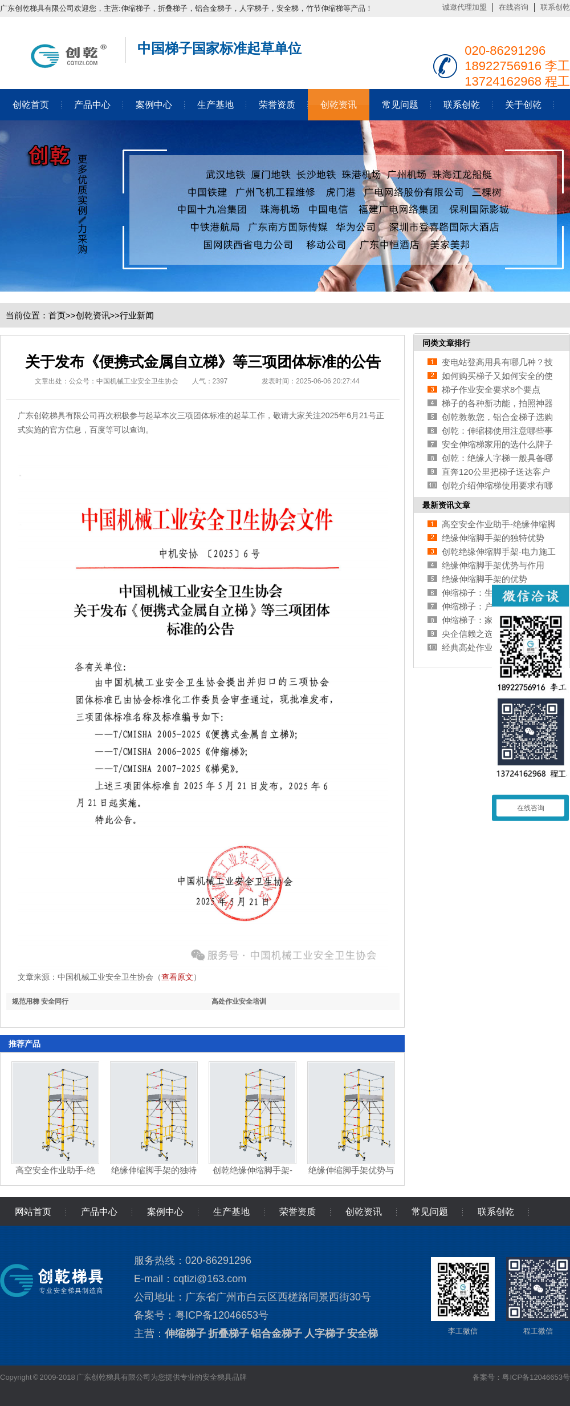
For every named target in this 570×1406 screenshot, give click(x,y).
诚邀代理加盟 (464, 7)
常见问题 (400, 105)
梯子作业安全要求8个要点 (491, 389)
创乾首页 (31, 105)
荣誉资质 (277, 105)
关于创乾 (523, 105)
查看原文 (177, 976)
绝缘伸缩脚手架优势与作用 (493, 565)
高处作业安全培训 (238, 1001)
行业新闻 (137, 315)
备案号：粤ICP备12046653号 (521, 1377)
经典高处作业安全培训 (484, 647)
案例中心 (154, 105)
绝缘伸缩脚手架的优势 (484, 579)
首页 (57, 315)
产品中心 (92, 105)
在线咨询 (513, 7)
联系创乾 (555, 7)
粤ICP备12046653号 (221, 1315)
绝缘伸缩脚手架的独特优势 (493, 538)
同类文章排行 (446, 343)
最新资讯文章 (446, 505)
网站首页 (33, 1212)
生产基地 (215, 105)
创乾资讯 (338, 105)
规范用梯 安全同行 (40, 1001)
